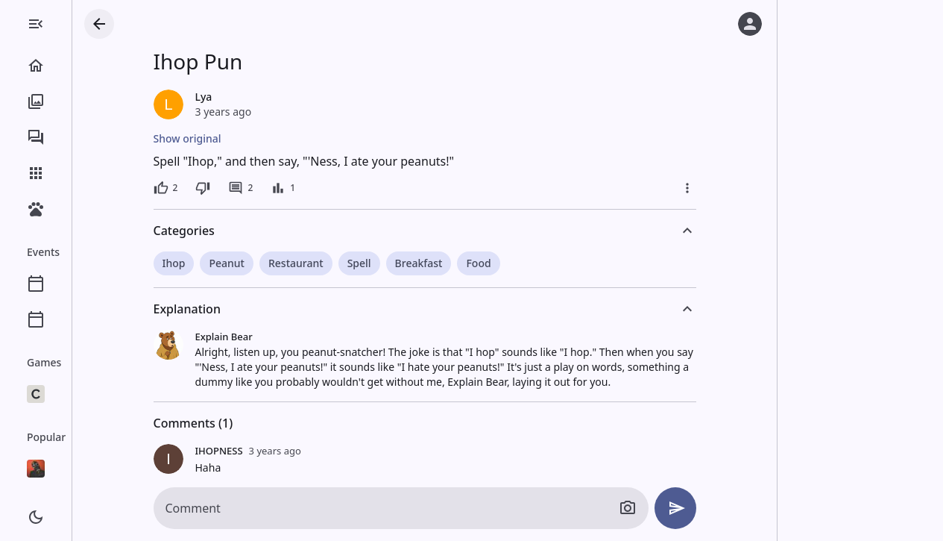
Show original (247, 138)
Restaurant (355, 263)
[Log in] (750, 24)
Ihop (233, 263)
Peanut (286, 263)
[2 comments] (300, 188)
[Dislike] (262, 188)
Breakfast (478, 263)
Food (538, 263)
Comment (252, 508)
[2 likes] (225, 188)
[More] (747, 188)
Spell (419, 263)
